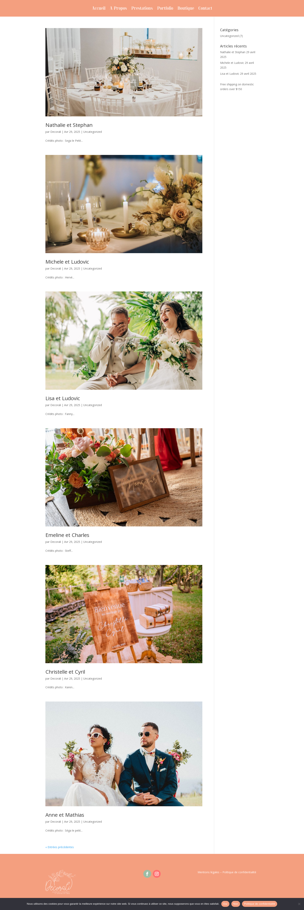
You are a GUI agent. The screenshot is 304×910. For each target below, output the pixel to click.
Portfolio (165, 9)
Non (235, 903)
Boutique (185, 9)
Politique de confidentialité (239, 872)
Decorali (55, 132)
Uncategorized (92, 132)
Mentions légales (208, 872)
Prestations (142, 9)
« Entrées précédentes (59, 847)
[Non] (299, 904)
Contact (205, 9)
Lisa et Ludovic (62, 398)
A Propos (118, 9)
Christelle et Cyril (65, 671)
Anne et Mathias (64, 814)
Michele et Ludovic (67, 261)
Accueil (98, 9)
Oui (225, 903)
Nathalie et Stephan (69, 124)
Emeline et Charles (67, 534)
